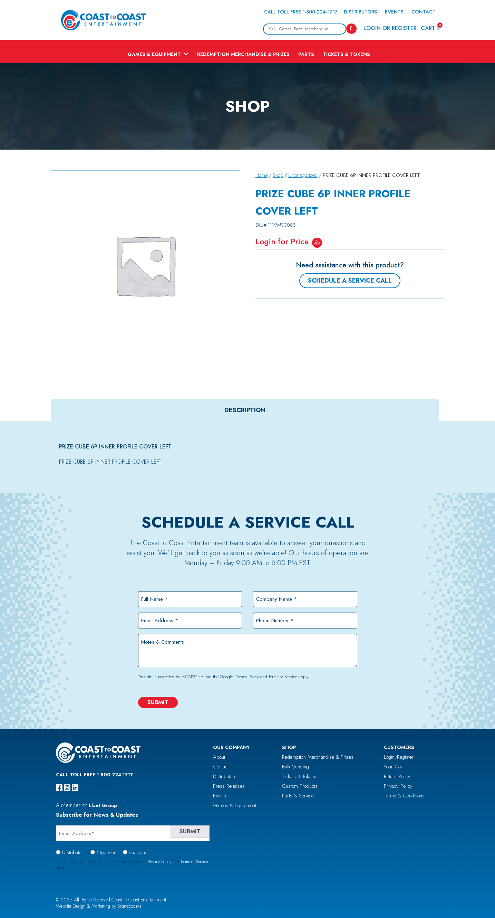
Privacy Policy (246, 676)
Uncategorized (303, 175)
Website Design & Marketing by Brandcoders (99, 905)
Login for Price (282, 241)
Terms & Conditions (404, 795)
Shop (278, 175)
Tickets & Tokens (346, 54)
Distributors (360, 11)
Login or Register (390, 28)
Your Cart (394, 766)
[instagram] (67, 787)
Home (261, 175)
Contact (423, 11)
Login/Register (399, 757)
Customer (139, 852)
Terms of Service (283, 676)
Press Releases (229, 786)
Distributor (72, 852)
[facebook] (59, 787)
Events (394, 11)
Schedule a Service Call (350, 280)
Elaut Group (103, 805)
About (219, 757)
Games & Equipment (154, 54)
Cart (430, 27)
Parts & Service (298, 795)
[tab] (245, 410)
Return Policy (397, 776)
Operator (106, 852)
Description (244, 410)
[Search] (351, 28)
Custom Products (300, 786)
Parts (306, 54)
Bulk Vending (295, 766)
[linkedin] (75, 787)
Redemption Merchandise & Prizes (243, 54)
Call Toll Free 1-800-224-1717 (301, 11)
